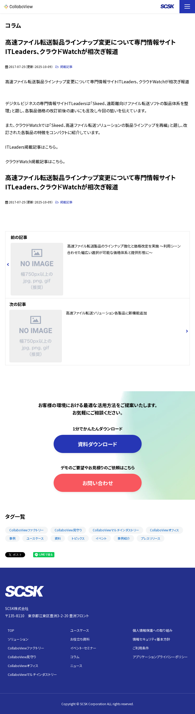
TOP (11, 630)
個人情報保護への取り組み (152, 630)
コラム (74, 656)
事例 (12, 538)
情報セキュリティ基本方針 (151, 639)
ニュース (76, 665)
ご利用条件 (141, 648)
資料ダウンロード (97, 444)
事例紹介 (124, 538)
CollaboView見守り (68, 530)
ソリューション (18, 639)
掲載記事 (66, 66)
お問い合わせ (97, 483)
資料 (58, 538)
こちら (50, 147)
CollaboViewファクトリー (26, 530)
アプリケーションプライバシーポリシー (160, 656)
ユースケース (35, 538)
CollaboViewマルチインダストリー (116, 530)
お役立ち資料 (80, 639)
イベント (101, 538)
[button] (187, 6)
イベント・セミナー (83, 648)
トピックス (78, 538)
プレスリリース (150, 538)
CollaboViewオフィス (164, 530)
